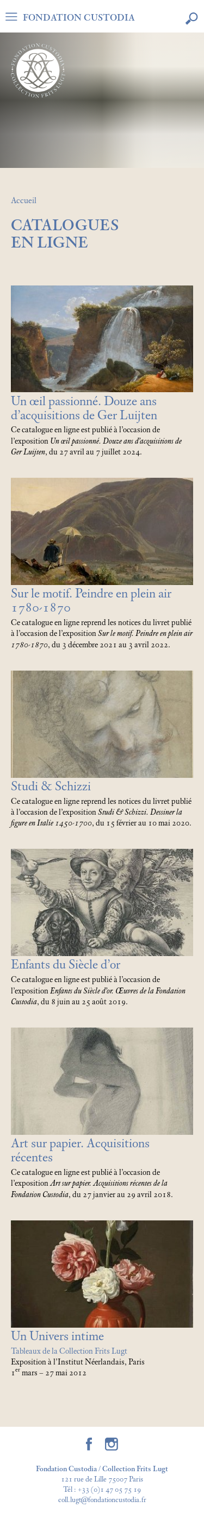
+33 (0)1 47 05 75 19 (109, 1490)
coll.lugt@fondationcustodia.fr (102, 1500)
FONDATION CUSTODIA (79, 18)
